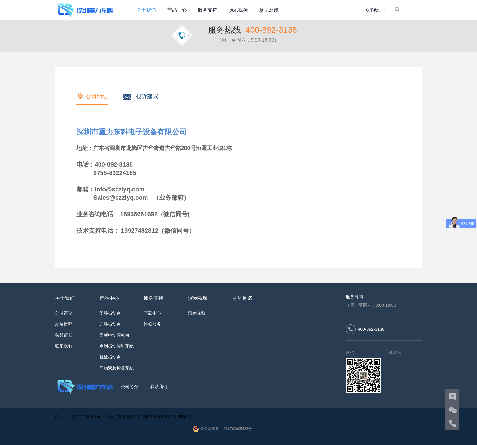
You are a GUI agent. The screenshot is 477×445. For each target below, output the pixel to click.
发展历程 (63, 324)
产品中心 (177, 10)
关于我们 (146, 10)
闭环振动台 (110, 313)
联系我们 (63, 346)
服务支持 (207, 10)
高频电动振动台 (114, 335)
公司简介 (63, 313)
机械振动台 (110, 357)
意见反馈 (268, 10)
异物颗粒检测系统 (116, 368)
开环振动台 (110, 324)
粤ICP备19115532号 (174, 417)
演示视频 (238, 10)
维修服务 (152, 324)
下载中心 (152, 313)
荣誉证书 (63, 335)
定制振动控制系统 (116, 346)
